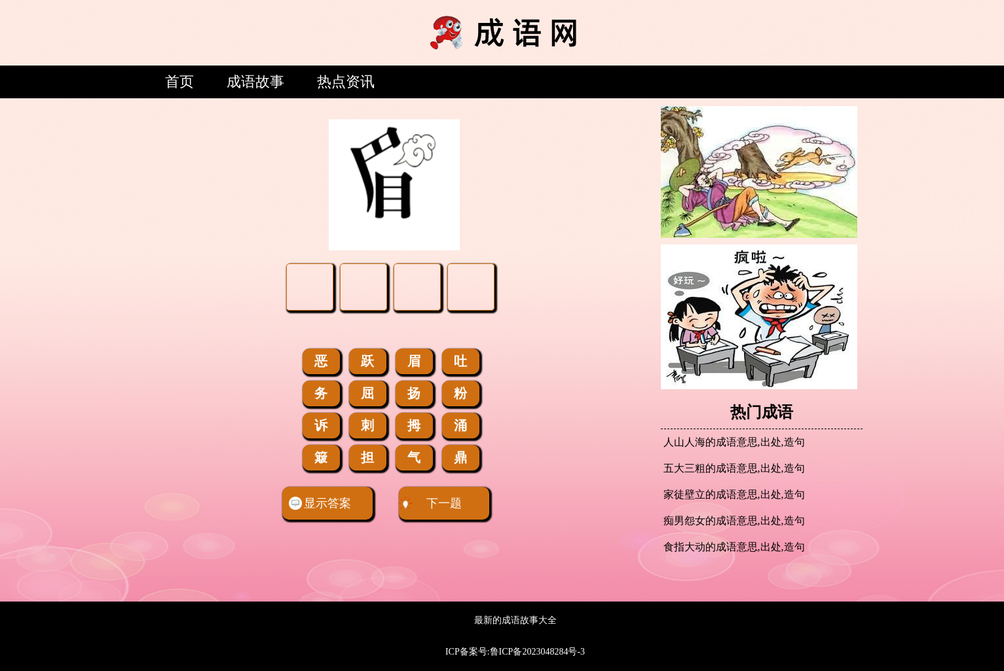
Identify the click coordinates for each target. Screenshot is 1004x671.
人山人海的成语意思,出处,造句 (734, 442)
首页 (179, 81)
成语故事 (255, 81)
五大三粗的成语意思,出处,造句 (734, 468)
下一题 (430, 503)
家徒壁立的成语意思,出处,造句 (734, 494)
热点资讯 (346, 81)
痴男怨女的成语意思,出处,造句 (734, 520)
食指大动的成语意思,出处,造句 (734, 546)
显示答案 (320, 503)
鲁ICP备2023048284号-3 (537, 652)
